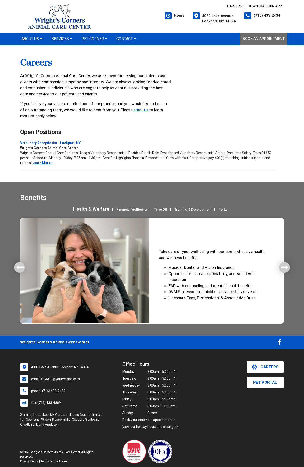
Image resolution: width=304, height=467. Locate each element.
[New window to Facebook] (280, 343)
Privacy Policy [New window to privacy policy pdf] (29, 461)
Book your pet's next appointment (147, 420)
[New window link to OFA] (161, 451)
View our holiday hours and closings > (150, 427)
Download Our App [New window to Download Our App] (265, 6)
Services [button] (62, 39)
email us (140, 109)
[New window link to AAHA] (135, 451)
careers (265, 367)
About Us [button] (31, 39)
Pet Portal (265, 382)
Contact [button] (126, 39)
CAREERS (234, 6)
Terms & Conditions (54, 461)
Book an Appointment (264, 39)
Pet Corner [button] (94, 39)
